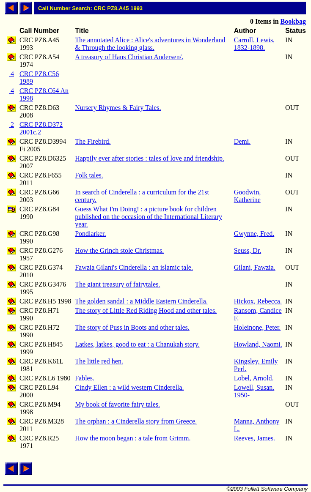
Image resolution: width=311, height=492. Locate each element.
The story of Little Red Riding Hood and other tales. (146, 310)
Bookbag (293, 21)
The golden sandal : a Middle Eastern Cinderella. (141, 301)
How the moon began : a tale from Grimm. (132, 438)
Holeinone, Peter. (257, 327)
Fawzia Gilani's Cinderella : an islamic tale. (134, 267)
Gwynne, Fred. (254, 233)
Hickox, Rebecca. (258, 301)
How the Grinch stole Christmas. (119, 250)
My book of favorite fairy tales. (117, 404)
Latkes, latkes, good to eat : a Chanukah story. (137, 344)
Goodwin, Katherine (247, 196)
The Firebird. (92, 141)
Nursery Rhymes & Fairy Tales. (118, 107)
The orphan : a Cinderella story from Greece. (136, 421)
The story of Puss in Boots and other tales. (132, 327)
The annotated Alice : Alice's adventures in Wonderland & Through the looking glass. (150, 43)
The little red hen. (99, 361)
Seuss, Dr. (247, 250)
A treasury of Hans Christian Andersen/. (129, 56)
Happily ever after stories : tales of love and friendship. (149, 158)
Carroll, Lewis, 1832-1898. (254, 43)
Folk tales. (89, 175)
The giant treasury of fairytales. (117, 284)
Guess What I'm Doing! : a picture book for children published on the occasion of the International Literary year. (148, 216)
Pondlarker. (90, 233)
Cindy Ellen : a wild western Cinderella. (129, 387)
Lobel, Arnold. (254, 378)
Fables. (84, 378)
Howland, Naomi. (258, 344)
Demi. (242, 141)
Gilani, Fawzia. (254, 267)
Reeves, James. (254, 438)
